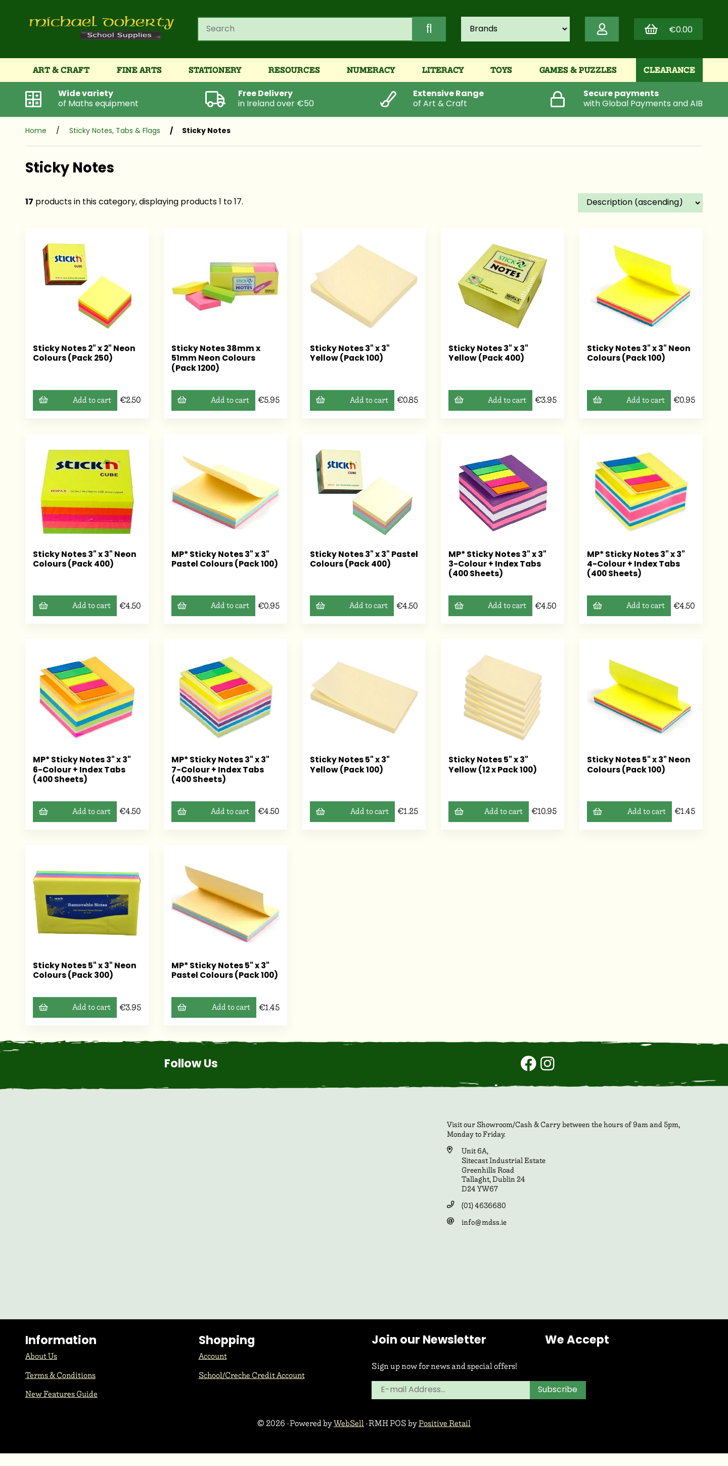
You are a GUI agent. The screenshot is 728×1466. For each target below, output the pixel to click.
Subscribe (558, 1403)
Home (36, 134)
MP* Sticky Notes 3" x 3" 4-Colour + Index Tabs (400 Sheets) (636, 567)
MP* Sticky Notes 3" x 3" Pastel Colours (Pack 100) (220, 567)
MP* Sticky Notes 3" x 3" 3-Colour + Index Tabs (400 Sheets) (497, 567)
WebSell (348, 1435)
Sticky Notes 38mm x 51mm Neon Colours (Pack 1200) (215, 361)
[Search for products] (304, 30)
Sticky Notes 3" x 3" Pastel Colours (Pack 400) (354, 567)
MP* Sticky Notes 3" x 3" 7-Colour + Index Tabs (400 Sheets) (220, 772)
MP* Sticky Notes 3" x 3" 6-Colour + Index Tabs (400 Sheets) (82, 772)
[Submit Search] (426, 30)
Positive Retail (445, 1435)
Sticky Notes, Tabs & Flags (114, 134)
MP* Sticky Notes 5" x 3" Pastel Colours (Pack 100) (220, 978)
